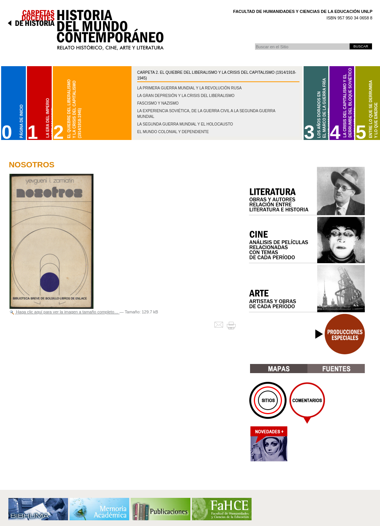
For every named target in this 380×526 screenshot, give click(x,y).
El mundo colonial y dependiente (173, 132)
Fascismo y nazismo (158, 103)
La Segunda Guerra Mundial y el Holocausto (185, 124)
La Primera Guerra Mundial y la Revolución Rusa (189, 88)
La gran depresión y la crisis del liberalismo (185, 96)
